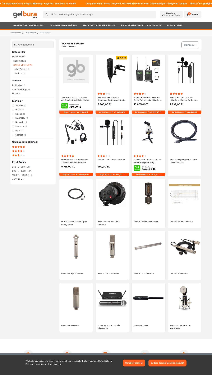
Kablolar (20, 73)
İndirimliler (18, 85)
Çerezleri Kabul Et (134, 363)
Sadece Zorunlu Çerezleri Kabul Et (167, 363)
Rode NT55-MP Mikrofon (181, 231)
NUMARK (21, 122)
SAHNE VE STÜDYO (22, 65)
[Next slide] (71, 42)
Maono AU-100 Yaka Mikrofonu (112, 168)
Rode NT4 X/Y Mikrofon (72, 283)
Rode (19, 130)
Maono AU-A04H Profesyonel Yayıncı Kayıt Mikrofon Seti (74, 170)
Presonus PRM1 (141, 335)
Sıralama (189, 54)
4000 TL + (18, 179)
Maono (20, 114)
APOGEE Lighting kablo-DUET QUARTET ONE (183, 170)
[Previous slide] (63, 42)
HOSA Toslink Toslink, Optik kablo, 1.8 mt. (74, 232)
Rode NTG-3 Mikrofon (144, 283)
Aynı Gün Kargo (21, 89)
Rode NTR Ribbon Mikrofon (146, 231)
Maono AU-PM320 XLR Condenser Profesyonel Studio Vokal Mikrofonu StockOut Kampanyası (111, 108)
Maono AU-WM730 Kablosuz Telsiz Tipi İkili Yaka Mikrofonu (147, 108)
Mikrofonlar (22, 69)
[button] (171, 14)
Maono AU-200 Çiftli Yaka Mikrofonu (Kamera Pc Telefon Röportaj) (184, 108)
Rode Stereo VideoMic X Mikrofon (109, 232)
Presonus (21, 126)
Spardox (20, 135)
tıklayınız (58, 364)
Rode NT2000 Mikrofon (108, 283)
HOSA (19, 109)
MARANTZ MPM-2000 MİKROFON (180, 336)
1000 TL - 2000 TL (22, 175)
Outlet (16, 93)
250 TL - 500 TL (21, 167)
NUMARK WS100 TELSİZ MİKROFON (109, 336)
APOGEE (20, 105)
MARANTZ (21, 118)
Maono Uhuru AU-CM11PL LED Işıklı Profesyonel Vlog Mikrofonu (147, 170)
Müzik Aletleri (18, 56)
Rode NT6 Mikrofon (179, 283)
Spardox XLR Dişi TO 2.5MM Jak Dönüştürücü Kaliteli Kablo (75, 108)
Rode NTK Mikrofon (70, 335)
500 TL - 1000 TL (22, 171)
